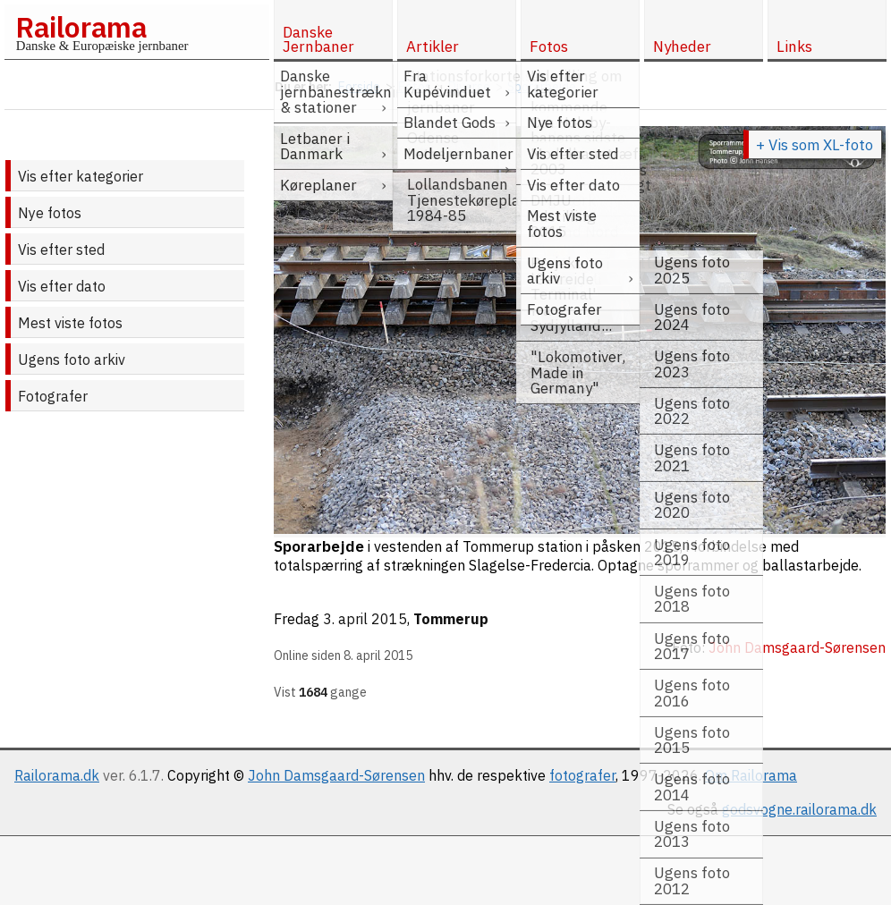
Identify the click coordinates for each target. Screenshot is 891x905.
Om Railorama (751, 775)
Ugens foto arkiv (71, 359)
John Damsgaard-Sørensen (336, 775)
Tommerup (450, 619)
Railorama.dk (56, 775)
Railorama (81, 27)
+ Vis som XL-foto (814, 145)
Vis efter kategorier (80, 176)
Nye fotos (49, 213)
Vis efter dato (62, 286)
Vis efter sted (61, 249)
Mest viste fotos (70, 323)
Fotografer (53, 396)
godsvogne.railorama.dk (799, 809)
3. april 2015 (365, 619)
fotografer (582, 775)
